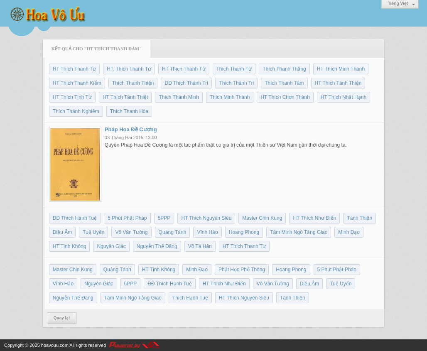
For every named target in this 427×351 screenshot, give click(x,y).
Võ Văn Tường (131, 232)
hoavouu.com (55, 345)
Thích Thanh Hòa (129, 111)
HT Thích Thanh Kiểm (77, 83)
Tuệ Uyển (93, 232)
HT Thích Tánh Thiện (338, 83)
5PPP (164, 218)
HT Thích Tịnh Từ (72, 97)
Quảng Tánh (173, 232)
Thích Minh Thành (230, 97)
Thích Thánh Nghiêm (76, 111)
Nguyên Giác (111, 246)
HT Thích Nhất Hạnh (343, 97)
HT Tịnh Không (69, 246)
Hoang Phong (244, 232)
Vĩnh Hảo (207, 232)
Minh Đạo (349, 232)
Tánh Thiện (359, 218)
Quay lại (62, 318)
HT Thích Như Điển (314, 218)
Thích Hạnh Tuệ (190, 298)
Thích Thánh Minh (179, 97)
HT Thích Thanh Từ (74, 69)
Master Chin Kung (262, 218)
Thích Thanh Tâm (284, 83)
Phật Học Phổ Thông (241, 269)
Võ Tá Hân (200, 246)
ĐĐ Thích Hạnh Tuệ (75, 218)
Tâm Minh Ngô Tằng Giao (298, 232)
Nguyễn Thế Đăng (157, 246)
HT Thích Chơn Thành (284, 97)
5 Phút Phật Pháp (127, 218)
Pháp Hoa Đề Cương (131, 129)
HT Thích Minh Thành (341, 69)
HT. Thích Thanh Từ (129, 69)
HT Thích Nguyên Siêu (206, 218)
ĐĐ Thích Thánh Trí (186, 83)
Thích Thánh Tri (236, 83)
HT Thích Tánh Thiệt (125, 97)
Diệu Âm (62, 232)
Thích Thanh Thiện (133, 83)
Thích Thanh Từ (234, 69)
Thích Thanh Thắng (284, 69)
